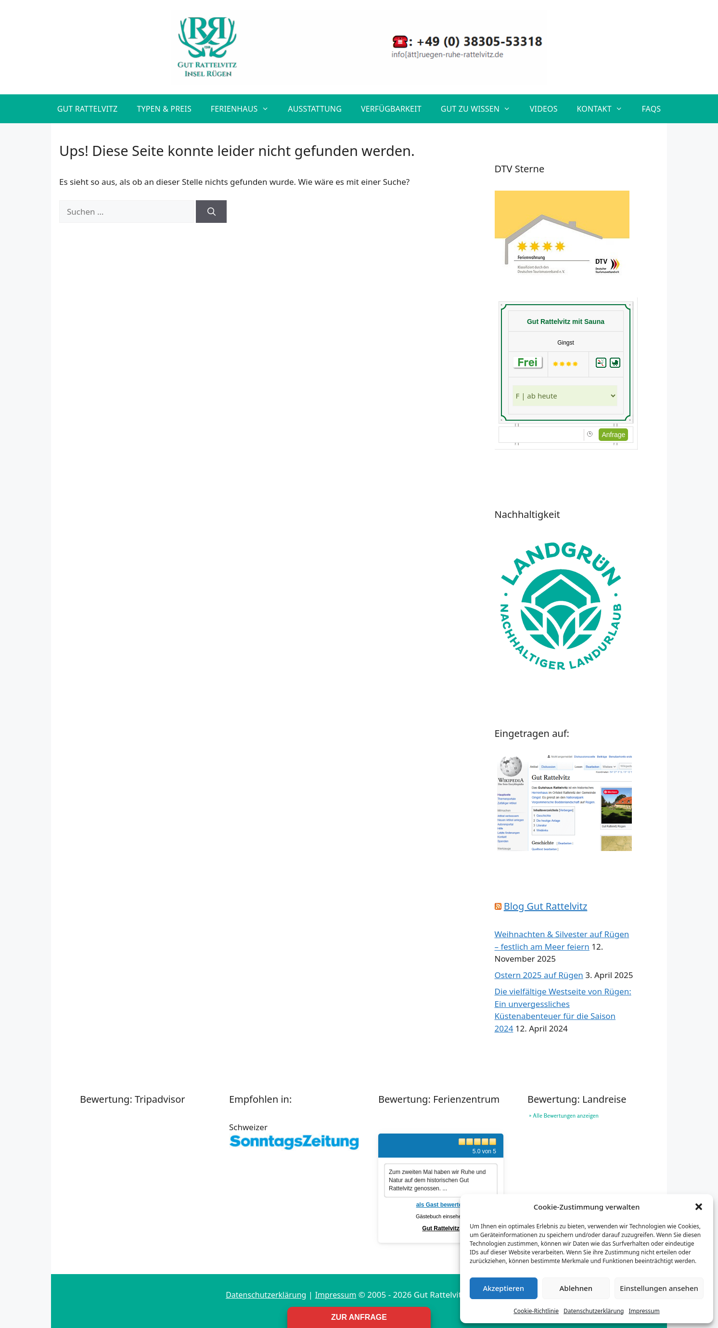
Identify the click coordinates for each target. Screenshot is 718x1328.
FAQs (651, 108)
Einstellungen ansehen (659, 1288)
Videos (544, 108)
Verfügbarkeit (391, 108)
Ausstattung (315, 108)
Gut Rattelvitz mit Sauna (565, 321)
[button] (699, 1207)
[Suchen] (211, 211)
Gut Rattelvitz (87, 108)
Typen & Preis (164, 108)
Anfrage (613, 434)
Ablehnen (576, 1288)
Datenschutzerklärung (594, 1311)
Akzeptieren (503, 1288)
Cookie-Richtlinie (536, 1311)
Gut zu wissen (480, 108)
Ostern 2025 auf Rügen (539, 974)
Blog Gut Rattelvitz (546, 906)
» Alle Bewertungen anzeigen (564, 1115)
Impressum (643, 1311)
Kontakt (604, 108)
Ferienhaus (245, 108)
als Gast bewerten (441, 1204)
